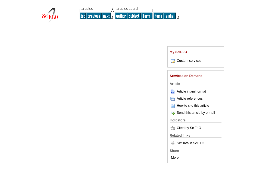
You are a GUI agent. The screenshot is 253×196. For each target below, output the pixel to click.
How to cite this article (193, 106)
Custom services (185, 61)
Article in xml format (188, 91)
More (175, 158)
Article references (186, 98)
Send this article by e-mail (192, 113)
